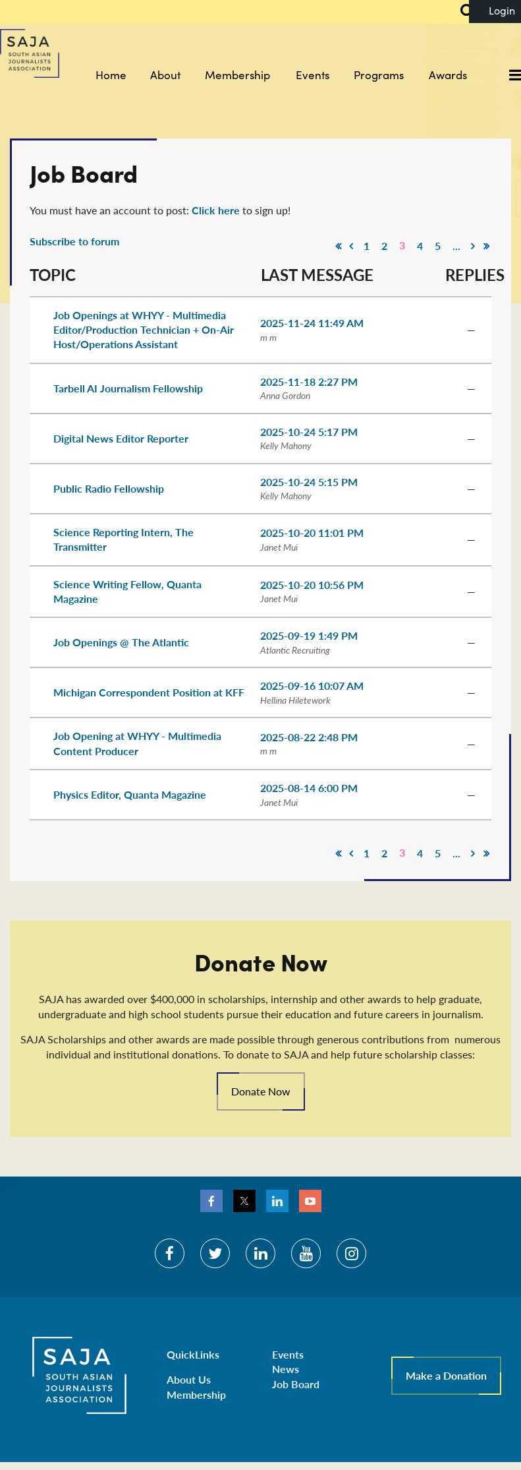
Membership (196, 1394)
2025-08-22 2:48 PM (309, 737)
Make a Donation (446, 1375)
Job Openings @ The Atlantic (121, 642)
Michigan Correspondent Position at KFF (148, 692)
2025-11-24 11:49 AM (312, 323)
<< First (338, 246)
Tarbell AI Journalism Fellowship (128, 388)
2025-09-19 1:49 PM (309, 635)
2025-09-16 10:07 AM (312, 685)
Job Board (295, 1384)
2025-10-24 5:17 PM (309, 431)
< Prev (351, 246)
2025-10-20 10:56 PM (312, 584)
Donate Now (260, 1091)
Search (460, 12)
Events (288, 1354)
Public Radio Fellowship (108, 488)
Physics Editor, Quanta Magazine (129, 794)
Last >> (486, 246)
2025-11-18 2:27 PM (309, 381)
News (285, 1369)
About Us (189, 1379)
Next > (473, 246)
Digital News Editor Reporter (120, 438)
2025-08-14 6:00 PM (309, 787)
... (456, 245)
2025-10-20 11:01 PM (312, 532)
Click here (216, 210)
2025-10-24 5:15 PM (309, 481)
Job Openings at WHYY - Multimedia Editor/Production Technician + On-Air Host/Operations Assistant (143, 330)
